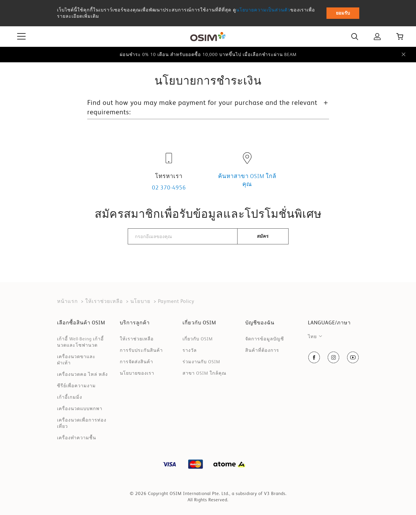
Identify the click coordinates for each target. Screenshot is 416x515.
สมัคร (263, 236)
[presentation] (208, 262)
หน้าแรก (67, 301)
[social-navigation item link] (314, 357)
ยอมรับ (343, 13)
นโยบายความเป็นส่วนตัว (263, 10)
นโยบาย (140, 301)
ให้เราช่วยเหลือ (104, 301)
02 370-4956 (169, 187)
